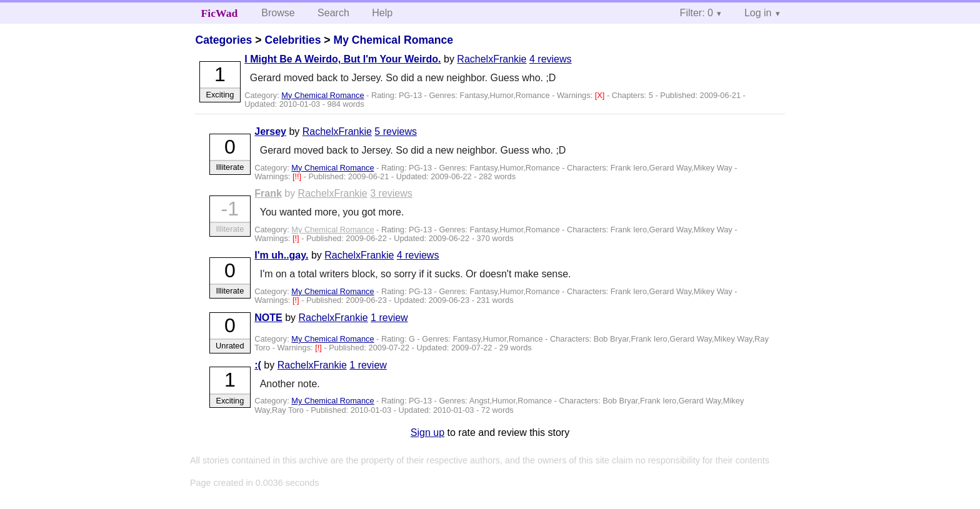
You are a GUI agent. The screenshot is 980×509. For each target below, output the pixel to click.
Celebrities (292, 40)
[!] (296, 238)
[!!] (298, 176)
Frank (268, 193)
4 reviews (550, 59)
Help (382, 12)
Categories (223, 40)
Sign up (427, 432)
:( (257, 365)
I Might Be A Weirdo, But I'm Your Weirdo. (342, 59)
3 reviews (391, 193)
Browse (277, 12)
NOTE (268, 317)
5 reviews (395, 131)
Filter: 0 (696, 12)
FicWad (219, 13)
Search (333, 12)
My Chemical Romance (393, 40)
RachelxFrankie (491, 59)
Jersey (270, 131)
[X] (601, 95)
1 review (389, 317)
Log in (758, 12)
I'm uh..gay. (281, 255)
